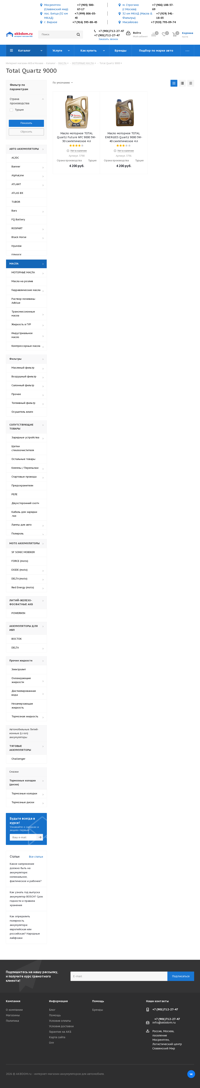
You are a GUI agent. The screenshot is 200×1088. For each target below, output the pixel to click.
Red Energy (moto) (23, 587)
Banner (16, 166)
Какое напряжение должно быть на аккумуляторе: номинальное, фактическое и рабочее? (26, 872)
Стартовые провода (24, 476)
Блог (52, 1010)
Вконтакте (191, 1074)
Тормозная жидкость (25, 716)
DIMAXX (16, 254)
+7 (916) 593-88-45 (84, 22)
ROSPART (17, 228)
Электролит (19, 669)
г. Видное (50, 22)
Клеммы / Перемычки (25, 468)
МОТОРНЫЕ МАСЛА (23, 272)
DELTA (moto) (19, 578)
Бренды (97, 1010)
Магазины (13, 1015)
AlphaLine (18, 175)
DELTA (15, 647)
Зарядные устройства (25, 437)
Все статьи (36, 856)
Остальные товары (23, 459)
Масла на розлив (22, 281)
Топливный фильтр (23, 403)
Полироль (18, 533)
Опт (51, 1042)
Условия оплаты (60, 1021)
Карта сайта (57, 1037)
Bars (14, 210)
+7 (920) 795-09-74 (163, 22)
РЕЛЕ (14, 494)
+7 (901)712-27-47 (111, 31)
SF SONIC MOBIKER (23, 552)
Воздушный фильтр (24, 376)
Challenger (18, 758)
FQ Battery (18, 219)
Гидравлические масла (26, 290)
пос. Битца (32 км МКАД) (56, 16)
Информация (58, 1001)
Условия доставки (61, 1026)
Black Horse (19, 237)
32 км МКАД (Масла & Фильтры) (137, 16)
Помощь (55, 1015)
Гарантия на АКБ (60, 1032)
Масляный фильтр (23, 367)
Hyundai (16, 246)
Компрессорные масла (26, 346)
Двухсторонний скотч (25, 503)
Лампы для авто (22, 524)
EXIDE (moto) (20, 569)
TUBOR (16, 201)
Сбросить (26, 131)
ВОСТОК (17, 638)
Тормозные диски (23, 802)
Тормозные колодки (24, 793)
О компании (14, 1010)
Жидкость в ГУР (21, 324)
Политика (12, 1021)
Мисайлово (130, 22)
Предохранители (22, 485)
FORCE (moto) (20, 561)
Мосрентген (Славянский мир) (56, 7)
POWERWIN (18, 613)
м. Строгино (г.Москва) (130, 7)
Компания (13, 1001)
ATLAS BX (17, 193)
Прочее (16, 394)
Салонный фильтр (23, 385)
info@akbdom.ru (164, 1022)
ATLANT (16, 184)
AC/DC (15, 157)
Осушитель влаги (22, 411)
